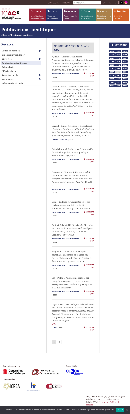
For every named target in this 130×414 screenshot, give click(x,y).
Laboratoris (8, 67)
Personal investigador (13, 54)
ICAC (15, 15)
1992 (125, 86)
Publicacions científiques (14, 63)
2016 (112, 62)
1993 (118, 86)
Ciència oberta (9, 71)
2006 (118, 72)
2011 (125, 65)
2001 (112, 79)
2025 (112, 51)
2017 (125, 58)
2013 (112, 65)
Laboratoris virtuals (12, 83)
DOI (53, 323)
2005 (125, 72)
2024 (118, 51)
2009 (118, 68)
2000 (118, 79)
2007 (112, 72)
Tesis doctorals (10, 75)
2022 (112, 55)
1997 (118, 82)
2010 (112, 68)
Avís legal (103, 402)
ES (110, 2)
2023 (125, 51)
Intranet (67, 2)
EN (115, 2)
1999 (125, 79)
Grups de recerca (11, 50)
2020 (125, 55)
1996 (125, 82)
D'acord (120, 410)
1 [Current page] (54, 342)
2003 (118, 75)
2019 (112, 58)
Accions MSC (8, 79)
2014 (125, 62)
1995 (112, 86)
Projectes (7, 58)
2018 (118, 58)
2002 (125, 75)
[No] (126, 410)
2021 (118, 55)
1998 (112, 82)
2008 (125, 68)
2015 (118, 62)
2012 (118, 65)
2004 (112, 75)
